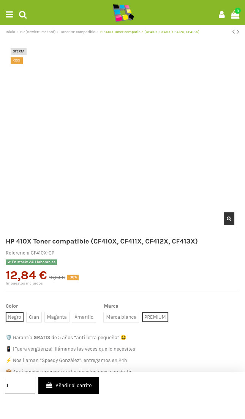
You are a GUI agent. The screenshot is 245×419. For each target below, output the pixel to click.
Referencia (18, 253)
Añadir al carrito (69, 385)
